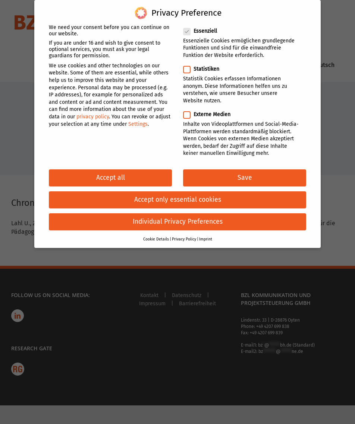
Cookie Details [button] (156, 235)
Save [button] (245, 174)
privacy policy (92, 112)
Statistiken (204, 65)
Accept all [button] (110, 174)
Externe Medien (210, 110)
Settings (138, 120)
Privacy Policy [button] (184, 235)
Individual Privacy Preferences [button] (178, 217)
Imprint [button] (205, 235)
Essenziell (203, 27)
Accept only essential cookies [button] (177, 196)
